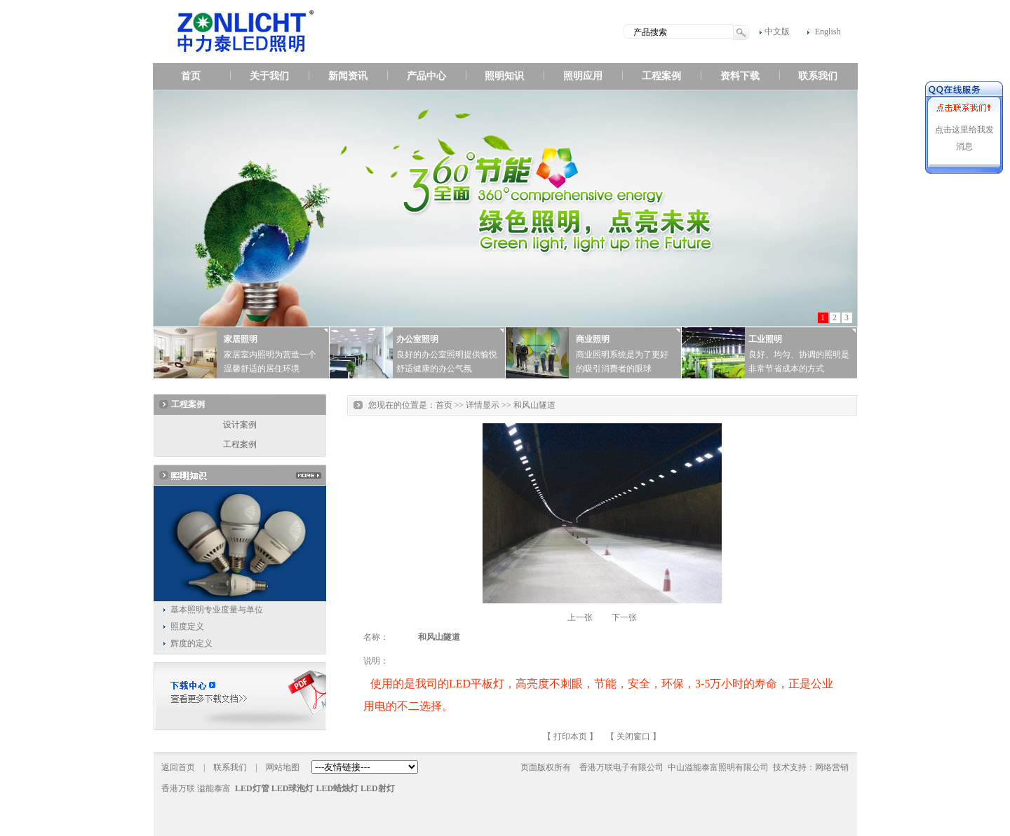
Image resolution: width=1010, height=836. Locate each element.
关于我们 (269, 76)
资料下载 (740, 76)
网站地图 (282, 767)
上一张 (580, 617)
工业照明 (765, 339)
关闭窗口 (633, 736)
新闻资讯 (348, 76)
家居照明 (240, 339)
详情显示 (482, 405)
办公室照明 (417, 339)
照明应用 (582, 76)
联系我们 (817, 76)
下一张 (624, 617)
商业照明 (593, 339)
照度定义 (187, 626)
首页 (191, 76)
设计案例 (240, 425)
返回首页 (178, 767)
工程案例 (661, 76)
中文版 (777, 31)
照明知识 (504, 76)
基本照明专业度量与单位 (216, 610)
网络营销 (832, 767)
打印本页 (570, 736)
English (828, 31)
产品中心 (426, 76)
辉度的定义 (191, 643)
